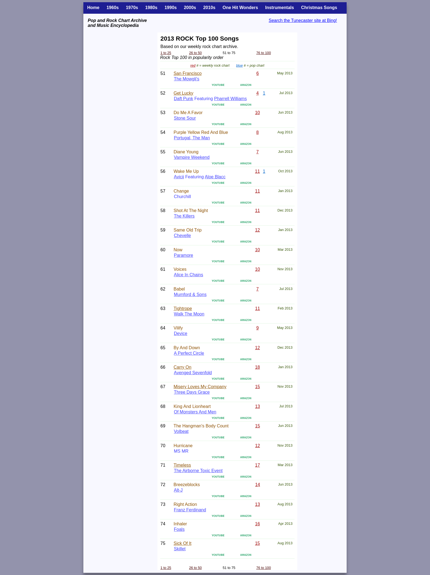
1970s (132, 7)
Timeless (182, 465)
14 (257, 484)
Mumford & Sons (190, 294)
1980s (151, 7)
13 (257, 406)
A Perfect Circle (189, 353)
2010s (209, 7)
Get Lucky (183, 93)
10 (257, 112)
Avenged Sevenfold (193, 372)
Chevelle (182, 235)
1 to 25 (165, 53)
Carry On (182, 367)
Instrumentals (279, 7)
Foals (179, 529)
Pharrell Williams (230, 98)
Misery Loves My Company (200, 386)
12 (257, 230)
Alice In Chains (188, 274)
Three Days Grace (192, 392)
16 (257, 524)
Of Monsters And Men (195, 412)
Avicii (179, 176)
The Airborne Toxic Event (198, 470)
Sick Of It (182, 543)
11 (257, 171)
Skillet (180, 548)
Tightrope (183, 308)
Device (180, 333)
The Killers (184, 216)
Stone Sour (185, 118)
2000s (190, 7)
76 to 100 (263, 53)
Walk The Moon (189, 314)
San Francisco (188, 73)
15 (257, 386)
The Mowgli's (186, 79)
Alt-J (178, 490)
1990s (171, 7)
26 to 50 (195, 53)
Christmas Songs (319, 7)
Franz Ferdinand (190, 510)
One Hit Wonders (240, 7)
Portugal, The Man (192, 138)
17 (257, 465)
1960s (112, 7)
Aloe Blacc (215, 176)
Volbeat (181, 431)
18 (257, 367)
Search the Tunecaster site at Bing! (303, 20)
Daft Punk (183, 98)
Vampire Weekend (192, 157)
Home (93, 7)
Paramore (183, 255)
